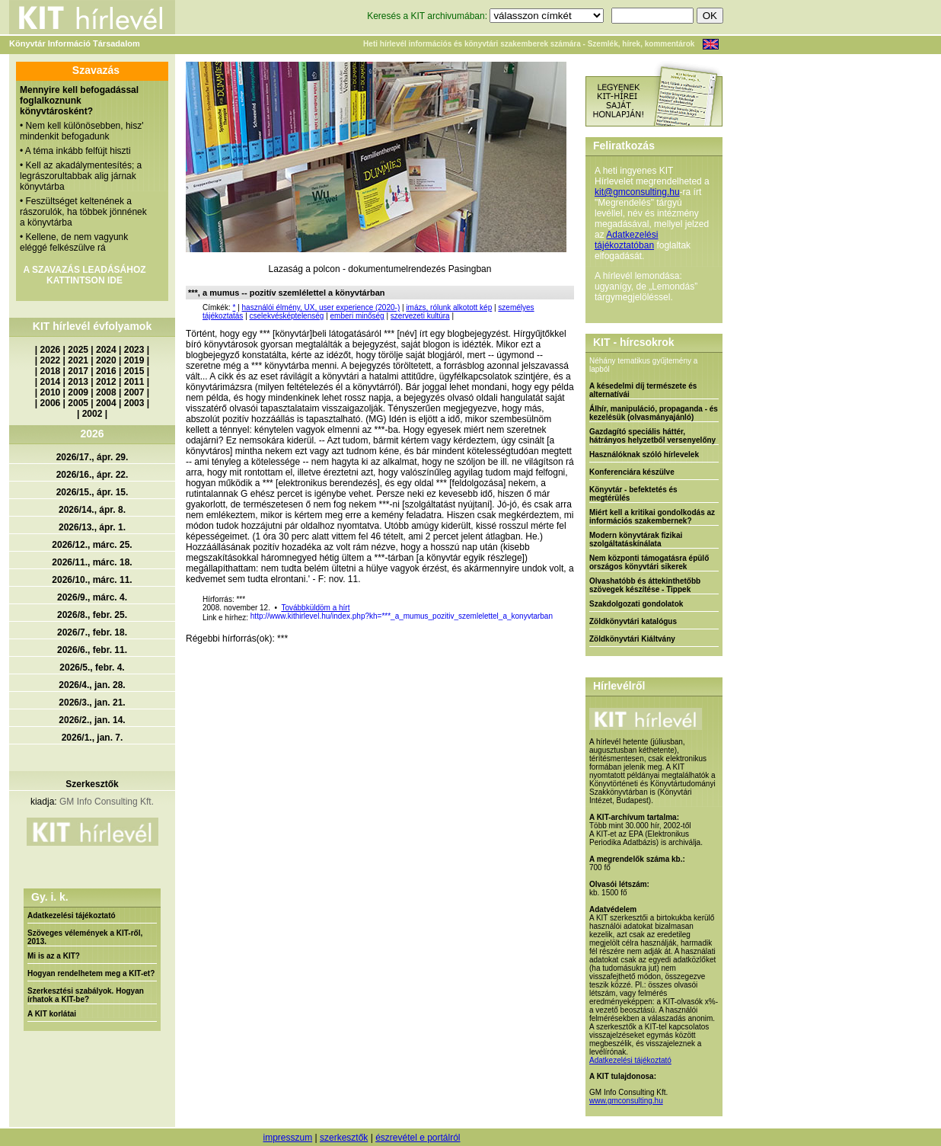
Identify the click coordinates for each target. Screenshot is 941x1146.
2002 (92, 413)
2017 (78, 371)
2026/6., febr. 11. (92, 650)
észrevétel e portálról (417, 1137)
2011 (134, 381)
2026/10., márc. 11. (92, 580)
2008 (106, 392)
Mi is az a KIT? (53, 956)
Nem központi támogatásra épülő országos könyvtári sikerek (649, 562)
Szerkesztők (91, 784)
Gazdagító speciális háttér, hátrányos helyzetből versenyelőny (652, 435)
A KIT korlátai (51, 1014)
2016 (106, 371)
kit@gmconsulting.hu (637, 192)
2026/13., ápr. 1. (92, 527)
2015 (134, 371)
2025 (78, 349)
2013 (78, 381)
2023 (134, 349)
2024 (106, 349)
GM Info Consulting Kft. (106, 801)
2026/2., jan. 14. (92, 720)
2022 (50, 360)
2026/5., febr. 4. (91, 667)
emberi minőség (357, 316)
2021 (78, 360)
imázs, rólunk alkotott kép (449, 307)
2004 (106, 403)
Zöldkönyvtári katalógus (633, 621)
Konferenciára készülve (632, 472)
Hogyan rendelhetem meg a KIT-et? (91, 973)
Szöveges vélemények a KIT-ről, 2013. (84, 937)
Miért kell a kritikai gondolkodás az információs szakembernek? (652, 516)
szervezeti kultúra (420, 316)
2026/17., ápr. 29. (92, 457)
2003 (134, 403)
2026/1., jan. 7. (92, 737)
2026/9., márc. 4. (92, 597)
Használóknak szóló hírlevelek (644, 454)
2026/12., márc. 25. (92, 544)
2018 (50, 371)
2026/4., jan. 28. (92, 685)
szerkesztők (344, 1137)
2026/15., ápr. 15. (92, 492)
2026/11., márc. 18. (92, 562)
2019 (134, 360)
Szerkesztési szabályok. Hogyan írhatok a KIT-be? (85, 995)
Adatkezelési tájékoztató (71, 915)
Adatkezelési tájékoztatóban (626, 240)
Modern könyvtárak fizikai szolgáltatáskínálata (635, 539)
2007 (134, 392)
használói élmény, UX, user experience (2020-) (321, 307)
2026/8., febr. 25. (92, 615)
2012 (106, 381)
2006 (50, 403)
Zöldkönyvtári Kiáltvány (632, 639)
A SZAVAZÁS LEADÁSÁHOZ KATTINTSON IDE (84, 275)
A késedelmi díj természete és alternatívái (643, 390)
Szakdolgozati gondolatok (636, 604)
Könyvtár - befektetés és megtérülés (633, 493)
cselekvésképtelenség (287, 316)
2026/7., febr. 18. (92, 632)
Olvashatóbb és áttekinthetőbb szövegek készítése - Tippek (644, 585)
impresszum (287, 1137)
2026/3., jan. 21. (92, 702)
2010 (50, 392)
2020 (106, 360)
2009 (78, 392)
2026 (50, 349)
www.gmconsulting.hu (626, 1100)
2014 (50, 381)
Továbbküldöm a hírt (315, 607)
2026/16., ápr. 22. (92, 474)
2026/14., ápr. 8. (92, 509)
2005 (78, 403)
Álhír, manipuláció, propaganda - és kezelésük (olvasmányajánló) (653, 413)
